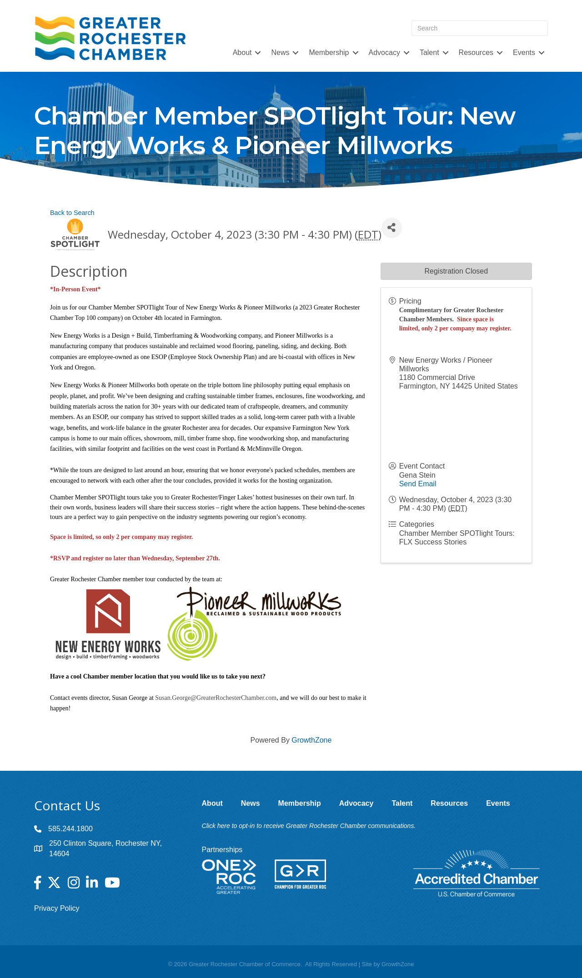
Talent (429, 52)
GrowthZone (311, 740)
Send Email (417, 484)
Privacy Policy (57, 908)
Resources (476, 52)
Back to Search (72, 212)
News (280, 52)
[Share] (391, 228)
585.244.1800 (70, 829)
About (242, 52)
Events (524, 52)
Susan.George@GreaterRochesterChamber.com (215, 697)
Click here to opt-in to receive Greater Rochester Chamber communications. (309, 825)
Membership (329, 52)
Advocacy (384, 52)
